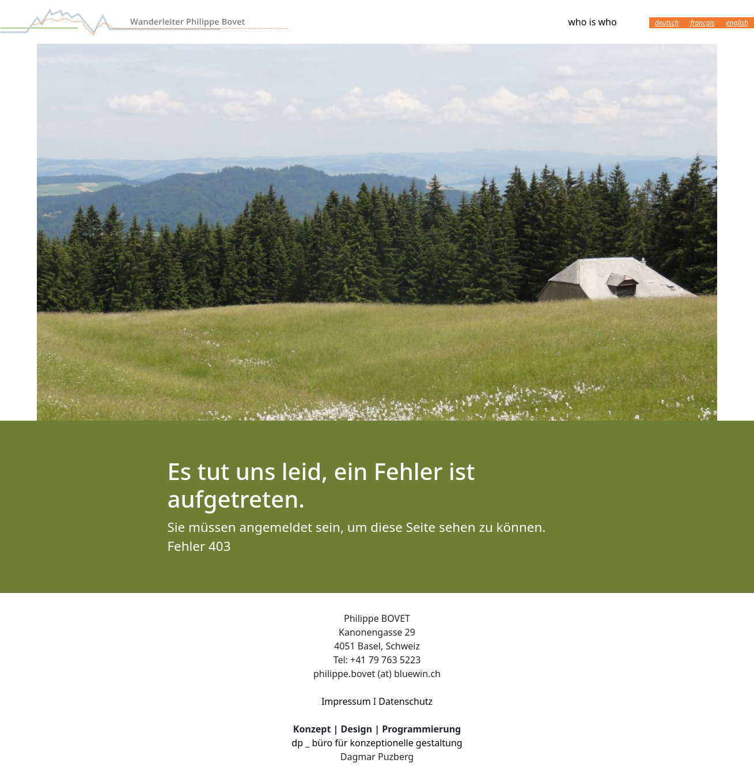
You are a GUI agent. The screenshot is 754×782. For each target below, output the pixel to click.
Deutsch (667, 23)
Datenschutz (405, 701)
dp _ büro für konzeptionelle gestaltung (376, 742)
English (737, 23)
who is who (592, 22)
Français (702, 23)
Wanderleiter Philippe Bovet (144, 21)
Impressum (346, 701)
